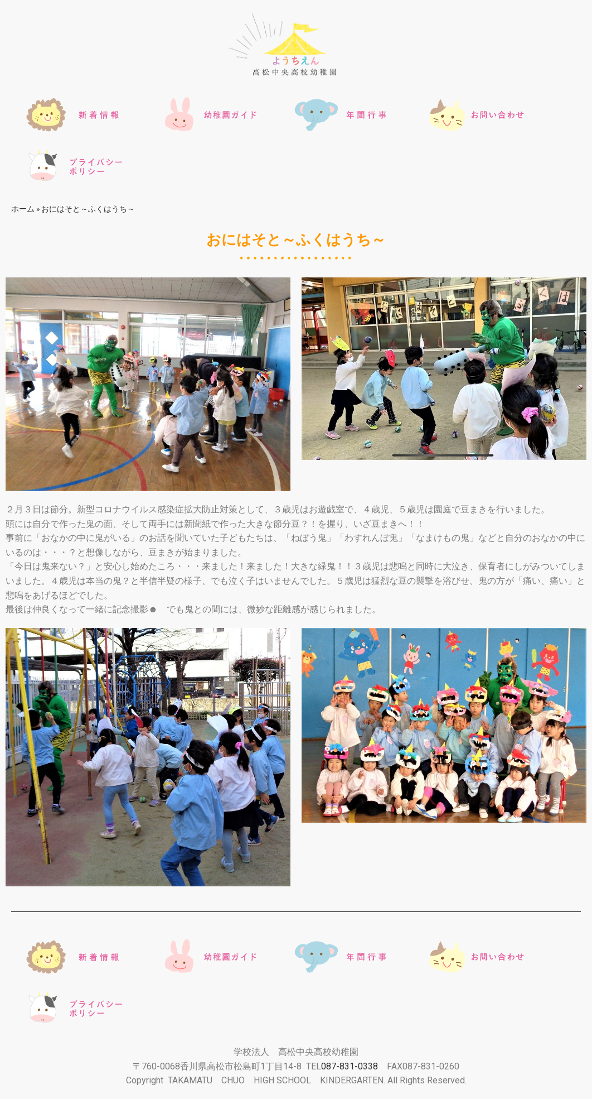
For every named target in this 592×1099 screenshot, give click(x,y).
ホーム (23, 209)
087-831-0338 (349, 1066)
